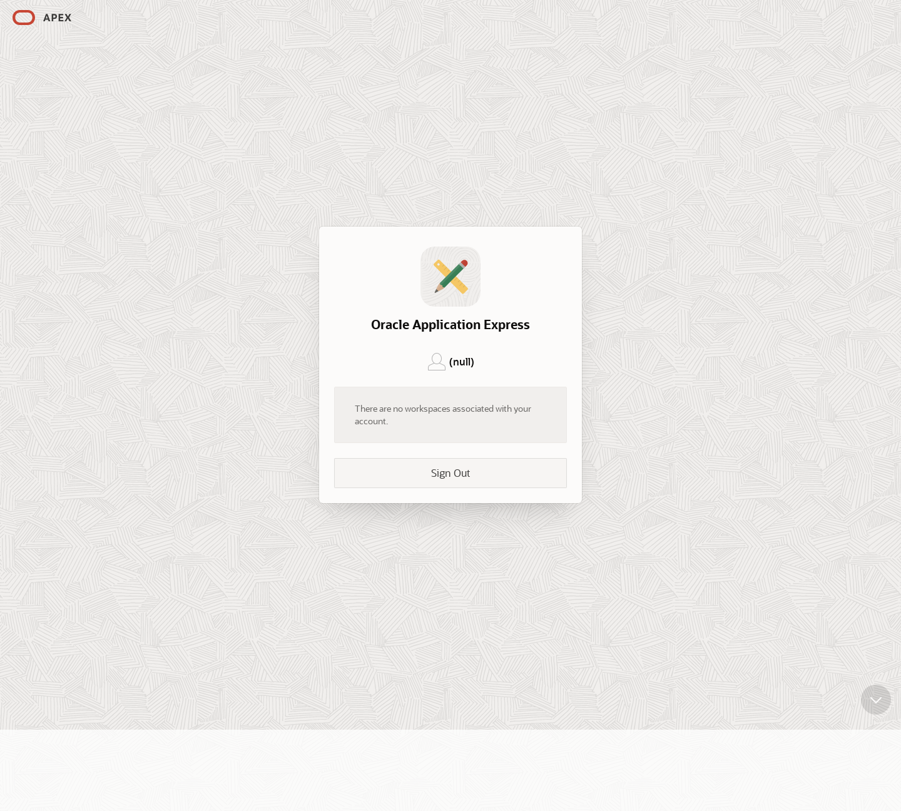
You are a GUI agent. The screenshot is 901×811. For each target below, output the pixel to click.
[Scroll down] (876, 696)
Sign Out (450, 472)
